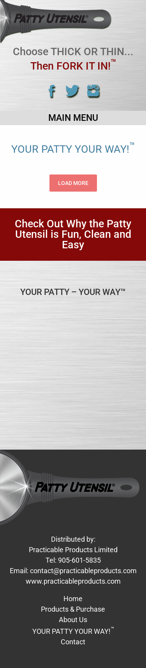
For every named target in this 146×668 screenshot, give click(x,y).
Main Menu (73, 118)
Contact (73, 642)
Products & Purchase (73, 609)
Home (73, 599)
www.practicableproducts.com (73, 581)
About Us (73, 620)
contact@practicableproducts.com (83, 571)
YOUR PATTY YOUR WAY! (73, 631)
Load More (73, 183)
